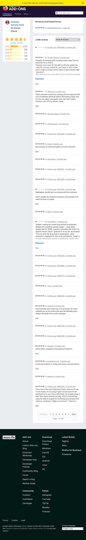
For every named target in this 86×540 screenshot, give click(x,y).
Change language (68, 525)
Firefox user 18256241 (55, 169)
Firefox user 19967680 (56, 47)
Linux (44, 465)
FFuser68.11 (51, 222)
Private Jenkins (53, 57)
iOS (43, 456)
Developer (27, 503)
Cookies (15, 520)
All (43, 469)
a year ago (66, 28)
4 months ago (60, 346)
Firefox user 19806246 (56, 386)
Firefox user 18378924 (55, 189)
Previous (43, 414)
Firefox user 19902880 (56, 266)
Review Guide (29, 483)
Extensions (7, 14)
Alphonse (50, 91)
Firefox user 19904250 (56, 256)
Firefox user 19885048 (56, 326)
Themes (17, 14)
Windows (46, 448)
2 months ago (71, 47)
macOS (45, 452)
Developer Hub (30, 459)
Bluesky (45, 507)
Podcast (46, 511)
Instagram (47, 495)
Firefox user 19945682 (56, 134)
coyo (49, 286)
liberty (49, 212)
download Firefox (56, 3)
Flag (37, 84)
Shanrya (50, 376)
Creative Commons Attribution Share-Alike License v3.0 (26, 528)
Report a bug (29, 479)
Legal (23, 520)
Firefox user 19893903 (55, 296)
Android (46, 461)
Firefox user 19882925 (55, 336)
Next (74, 414)
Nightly (65, 441)
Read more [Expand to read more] (39, 79)
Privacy (5, 520)
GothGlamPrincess (54, 28)
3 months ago (58, 144)
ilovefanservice (53, 361)
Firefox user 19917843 (55, 179)
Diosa (49, 144)
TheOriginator (52, 124)
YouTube (46, 499)
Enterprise (66, 454)
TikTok (45, 503)
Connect (26, 495)
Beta (64, 445)
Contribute (27, 499)
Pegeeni (50, 346)
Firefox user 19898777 (55, 276)
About (25, 441)
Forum (25, 475)
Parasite (50, 306)
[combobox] (69, 12)
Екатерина (51, 159)
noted (23, 526)
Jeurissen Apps (53, 114)
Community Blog (30, 471)
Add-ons (27, 437)
